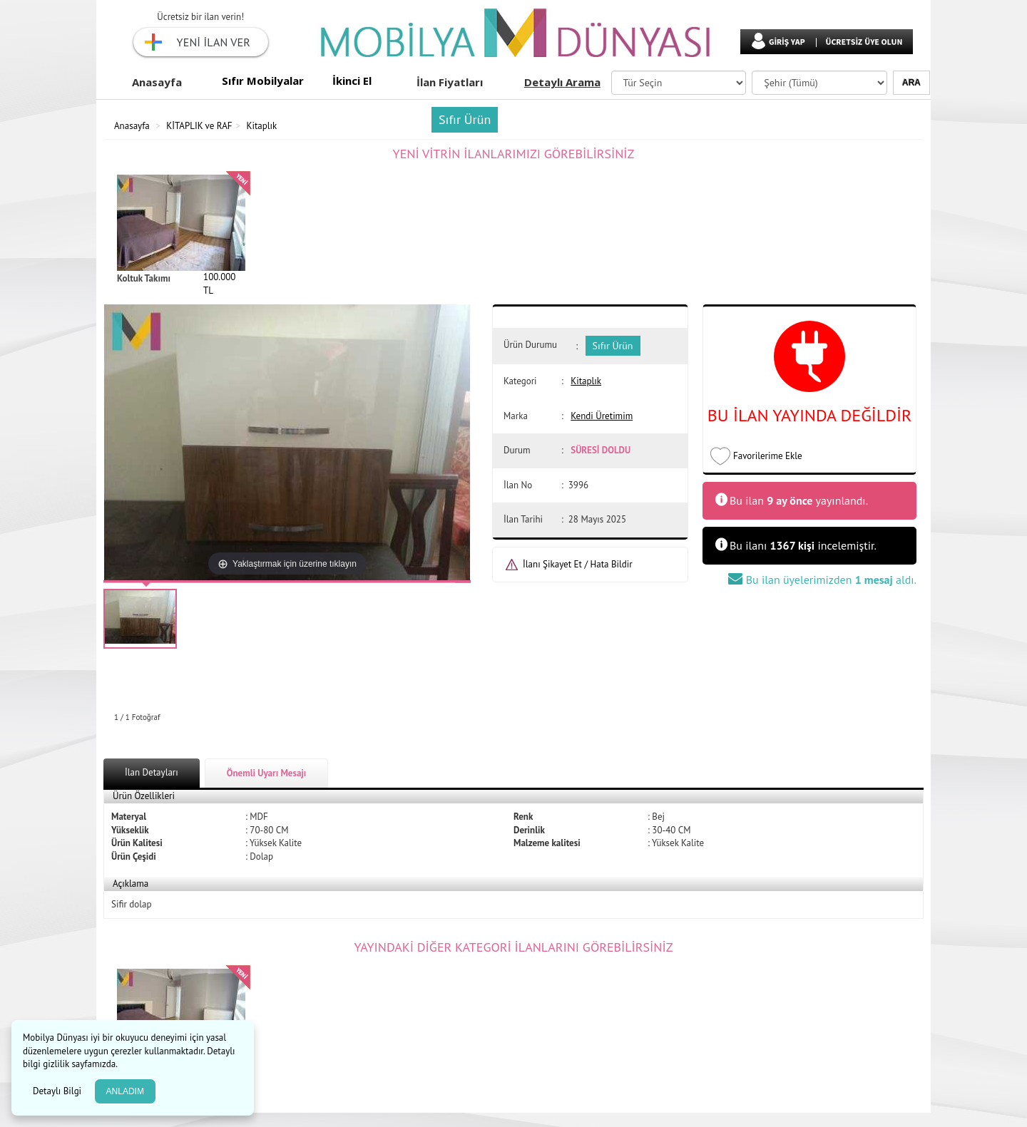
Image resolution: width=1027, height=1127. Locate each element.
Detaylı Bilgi (58, 1091)
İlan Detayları (151, 772)
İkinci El (352, 80)
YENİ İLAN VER (213, 42)
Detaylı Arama (562, 82)
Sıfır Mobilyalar (263, 80)
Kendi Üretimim (602, 416)
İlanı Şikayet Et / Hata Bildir (578, 564)
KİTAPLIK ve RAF (199, 126)
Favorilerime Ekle (767, 456)
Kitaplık (262, 126)
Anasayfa (157, 82)
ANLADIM (125, 1091)
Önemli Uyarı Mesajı (267, 773)
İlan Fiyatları (450, 82)
